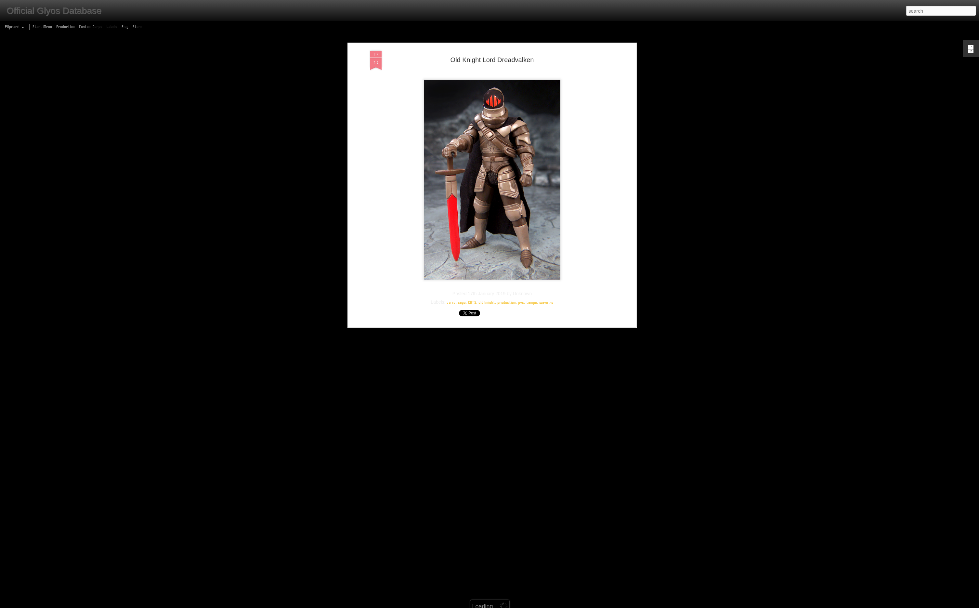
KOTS (472, 235)
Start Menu (42, 26)
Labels (112, 26)
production (506, 235)
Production (65, 26)
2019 (451, 235)
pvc (521, 235)
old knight (486, 235)
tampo (531, 235)
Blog (125, 26)
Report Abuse (536, 604)
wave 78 (546, 235)
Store (137, 26)
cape (462, 235)
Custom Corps (90, 26)
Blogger (518, 604)
